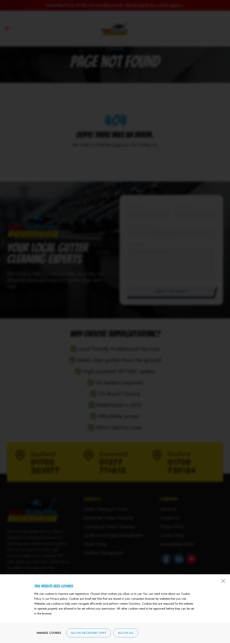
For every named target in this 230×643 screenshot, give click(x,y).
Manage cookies (49, 634)
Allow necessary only (88, 634)
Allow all (126, 634)
